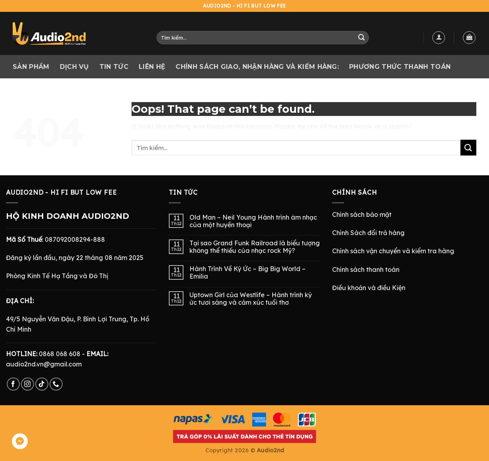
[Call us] (56, 384)
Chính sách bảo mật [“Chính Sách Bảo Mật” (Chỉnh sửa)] (362, 214)
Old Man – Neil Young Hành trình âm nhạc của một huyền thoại (253, 221)
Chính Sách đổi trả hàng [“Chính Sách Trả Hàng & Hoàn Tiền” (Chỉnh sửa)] (368, 233)
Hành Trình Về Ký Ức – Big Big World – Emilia (247, 272)
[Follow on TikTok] (41, 384)
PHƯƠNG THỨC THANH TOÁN (400, 66)
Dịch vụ (74, 66)
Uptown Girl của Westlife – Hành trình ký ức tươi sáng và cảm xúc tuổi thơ (250, 298)
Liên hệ (152, 66)
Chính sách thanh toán (365, 269)
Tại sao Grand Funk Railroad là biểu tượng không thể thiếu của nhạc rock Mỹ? (254, 246)
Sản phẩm (31, 66)
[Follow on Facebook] (13, 384)
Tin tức (113, 66)
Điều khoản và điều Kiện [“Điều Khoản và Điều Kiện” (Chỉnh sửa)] (368, 288)
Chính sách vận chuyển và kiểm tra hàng (393, 251)
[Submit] (361, 37)
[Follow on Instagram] (27, 384)
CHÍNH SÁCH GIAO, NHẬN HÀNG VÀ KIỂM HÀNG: (257, 66)
